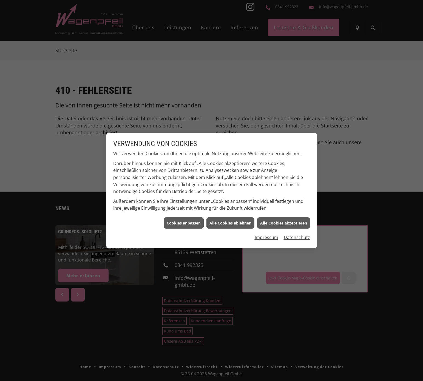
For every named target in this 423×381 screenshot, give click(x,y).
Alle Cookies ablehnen (230, 220)
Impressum (266, 235)
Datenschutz (297, 235)
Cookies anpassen (184, 220)
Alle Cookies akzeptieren (283, 220)
